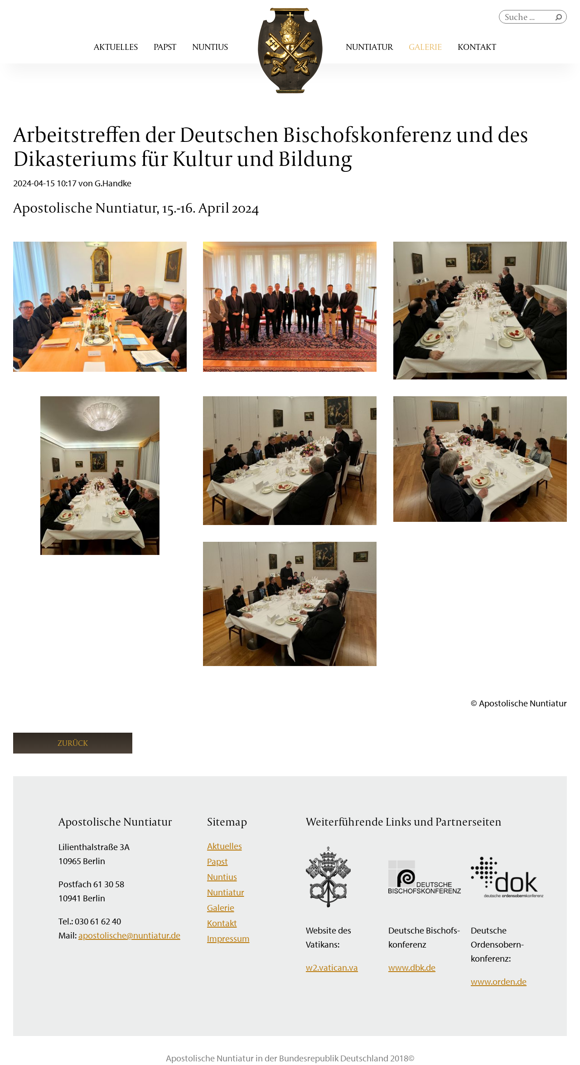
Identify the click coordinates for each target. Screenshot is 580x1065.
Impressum (228, 938)
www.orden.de (499, 981)
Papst (165, 47)
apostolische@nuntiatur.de (129, 935)
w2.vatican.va (332, 967)
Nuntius (210, 47)
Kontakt (477, 47)
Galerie (425, 47)
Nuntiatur (369, 47)
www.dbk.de (411, 967)
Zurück (73, 743)
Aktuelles (116, 47)
